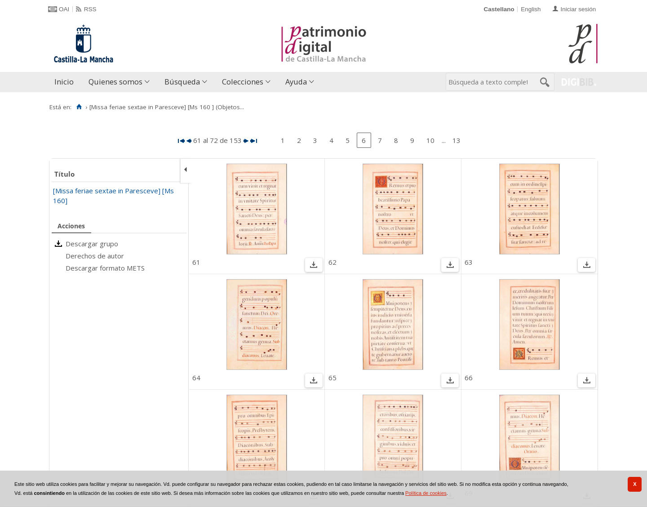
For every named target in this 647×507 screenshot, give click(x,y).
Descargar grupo (92, 243)
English (531, 9)
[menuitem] (66, 82)
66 (469, 377)
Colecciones (242, 81)
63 (469, 262)
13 (456, 140)
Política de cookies (426, 493)
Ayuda (296, 81)
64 (196, 377)
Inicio (64, 81)
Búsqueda (182, 81)
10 (430, 140)
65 (332, 377)
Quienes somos (115, 81)
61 (196, 262)
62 (332, 262)
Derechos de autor (95, 255)
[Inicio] (79, 107)
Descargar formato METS (105, 267)
